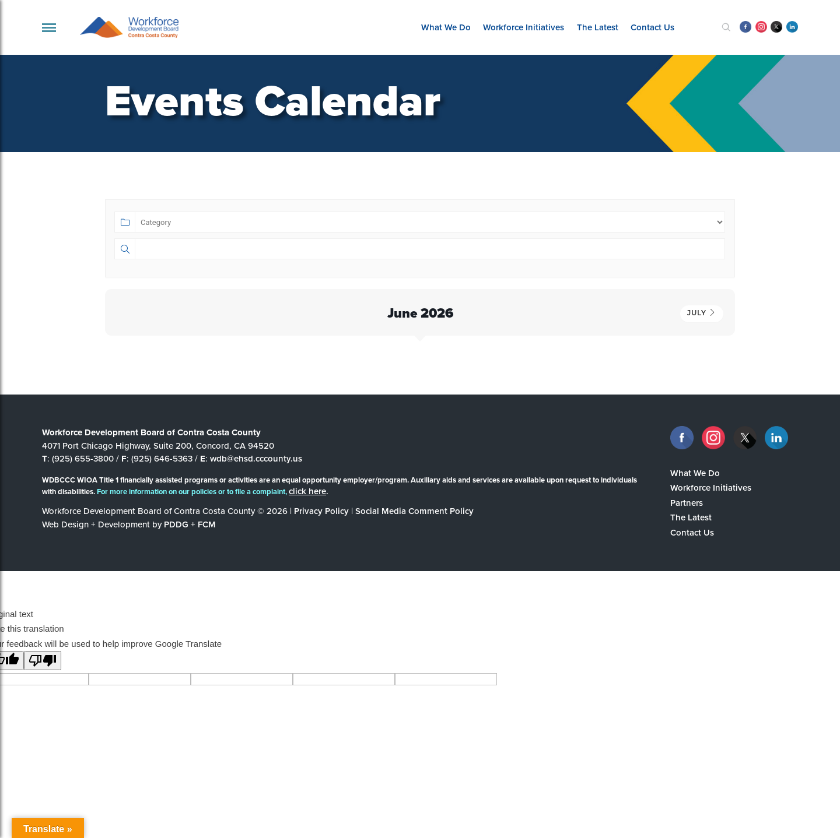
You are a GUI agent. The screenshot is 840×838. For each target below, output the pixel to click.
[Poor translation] (42, 660)
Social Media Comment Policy (414, 511)
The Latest (597, 27)
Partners (686, 503)
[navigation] (49, 28)
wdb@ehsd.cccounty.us (256, 458)
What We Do (446, 27)
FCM (207, 524)
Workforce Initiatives (523, 27)
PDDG (176, 524)
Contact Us (652, 27)
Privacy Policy (321, 511)
